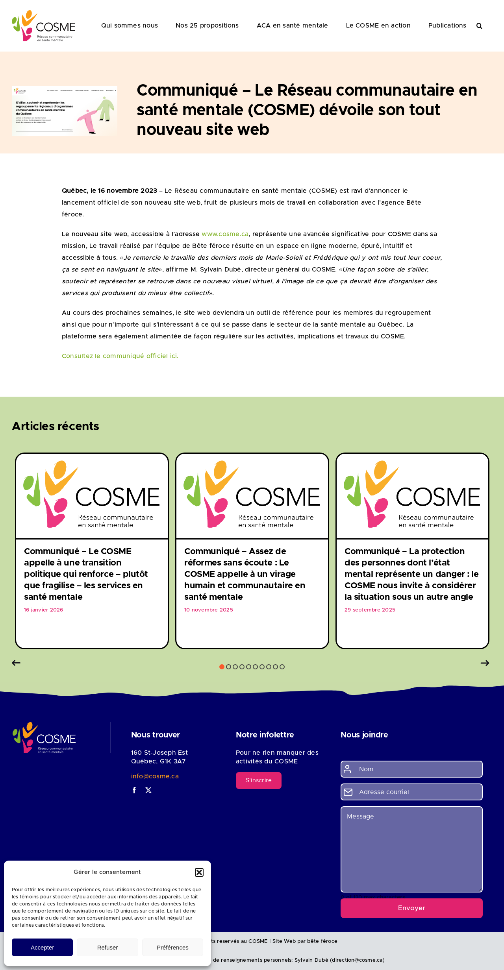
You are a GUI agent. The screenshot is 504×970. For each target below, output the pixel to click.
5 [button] (248, 666)
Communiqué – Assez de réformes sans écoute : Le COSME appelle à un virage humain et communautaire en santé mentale (244, 574)
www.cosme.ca (225, 234)
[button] (199, 872)
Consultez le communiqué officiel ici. (120, 356)
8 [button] (268, 666)
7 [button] (262, 666)
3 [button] (235, 666)
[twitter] (148, 790)
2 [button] (228, 666)
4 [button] (242, 666)
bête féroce (322, 941)
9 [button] (275, 666)
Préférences (173, 947)
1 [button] (221, 666)
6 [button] (255, 666)
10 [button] (282, 666)
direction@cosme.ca (357, 960)
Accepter (42, 947)
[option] (92, 551)
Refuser (107, 947)
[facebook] (134, 790)
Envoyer (411, 908)
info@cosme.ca (155, 776)
